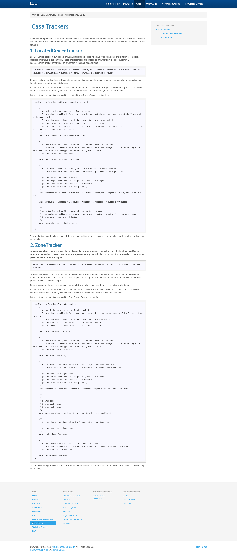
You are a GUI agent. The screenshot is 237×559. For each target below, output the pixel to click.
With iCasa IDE (71, 504)
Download (128, 4)
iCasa (139, 4)
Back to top (201, 547)
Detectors (127, 504)
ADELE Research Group (63, 547)
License (35, 500)
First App (67, 500)
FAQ (34, 531)
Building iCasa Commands (99, 497)
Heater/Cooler (129, 500)
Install (34, 515)
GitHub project (113, 4)
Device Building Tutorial (73, 519)
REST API (67, 511)
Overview (36, 504)
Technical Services (40, 527)
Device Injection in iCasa (42, 519)
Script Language (69, 508)
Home (34, 496)
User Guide (152, 4)
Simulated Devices (195, 4)
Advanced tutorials (172, 4)
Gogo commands (70, 515)
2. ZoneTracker (166, 37)
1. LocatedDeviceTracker (170, 33)
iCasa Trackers (164, 29)
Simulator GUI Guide (71, 496)
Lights (125, 496)
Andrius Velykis (58, 550)
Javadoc (66, 523)
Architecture (37, 508)
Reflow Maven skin (39, 550)
